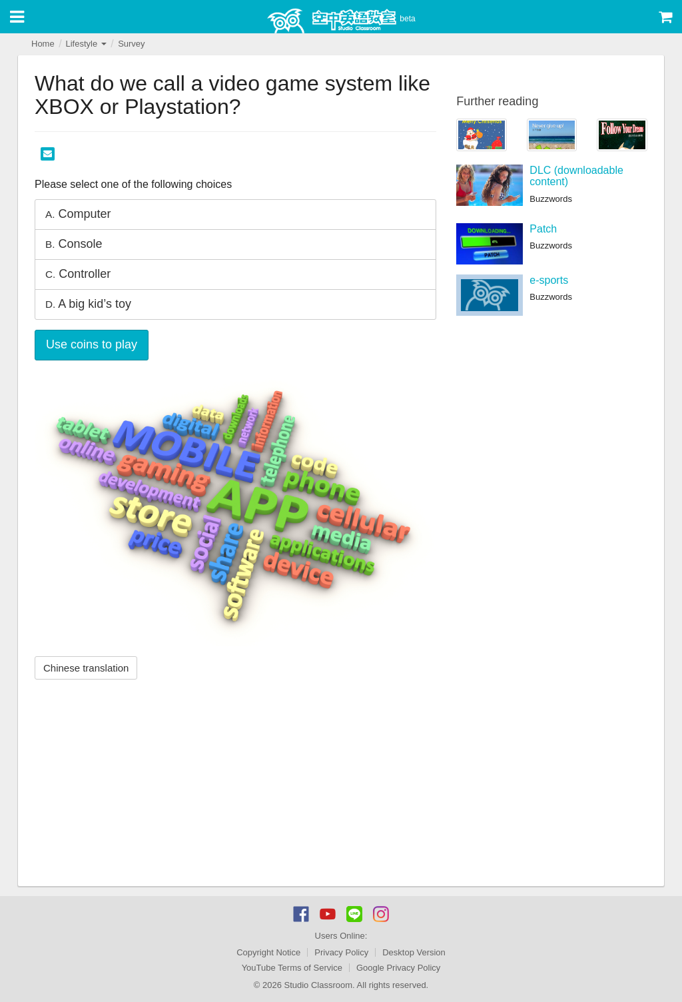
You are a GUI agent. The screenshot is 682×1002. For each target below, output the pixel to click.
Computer (78, 214)
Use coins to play (91, 344)
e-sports (548, 280)
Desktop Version (414, 952)
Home (43, 44)
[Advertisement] (235, 786)
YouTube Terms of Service (292, 967)
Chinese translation (86, 668)
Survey (131, 44)
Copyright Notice (268, 952)
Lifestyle (85, 44)
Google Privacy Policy (398, 967)
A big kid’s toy (88, 303)
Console (74, 243)
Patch (543, 229)
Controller (78, 273)
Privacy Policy (341, 952)
